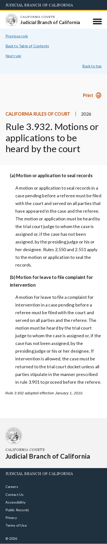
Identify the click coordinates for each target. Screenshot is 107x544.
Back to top (92, 66)
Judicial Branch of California (39, 5)
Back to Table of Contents (27, 46)
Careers (11, 486)
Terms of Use (16, 525)
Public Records (17, 510)
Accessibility (15, 502)
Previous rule (16, 36)
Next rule (13, 56)
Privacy (11, 517)
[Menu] (97, 21)
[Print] (92, 95)
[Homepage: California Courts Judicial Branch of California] (11, 20)
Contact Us (14, 494)
